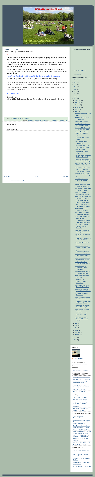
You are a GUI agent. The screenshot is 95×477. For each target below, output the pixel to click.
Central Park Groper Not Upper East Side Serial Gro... (81, 180)
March (77, 330)
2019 (75, 80)
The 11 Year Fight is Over (80, 397)
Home (36, 176)
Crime (36, 120)
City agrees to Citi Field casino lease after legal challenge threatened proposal (81, 381)
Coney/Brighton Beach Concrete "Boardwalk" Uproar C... (81, 318)
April (76, 328)
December (78, 100)
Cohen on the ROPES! (79, 389)
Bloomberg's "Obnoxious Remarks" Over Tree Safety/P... (81, 226)
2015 (75, 89)
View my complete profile (80, 370)
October (77, 105)
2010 (75, 337)
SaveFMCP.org (82, 71)
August (77, 109)
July (76, 111)
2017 (75, 84)
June (76, 323)
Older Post (65, 176)
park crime (64, 120)
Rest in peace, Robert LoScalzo (81, 377)
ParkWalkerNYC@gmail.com (79, 364)
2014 (75, 91)
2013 (75, 93)
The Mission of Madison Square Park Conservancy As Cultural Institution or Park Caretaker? (81, 427)
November (78, 102)
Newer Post (7, 176)
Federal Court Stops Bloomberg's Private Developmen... (81, 267)
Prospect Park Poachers (81, 121)
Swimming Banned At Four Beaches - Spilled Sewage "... (82, 175)
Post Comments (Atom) (17, 180)
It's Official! (76, 406)
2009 (75, 340)
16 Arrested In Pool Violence (82, 167)
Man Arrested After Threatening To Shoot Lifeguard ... (81, 151)
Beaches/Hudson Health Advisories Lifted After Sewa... (81, 133)
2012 (75, 96)
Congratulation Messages (80, 399)
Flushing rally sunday (79, 391)
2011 (75, 98)
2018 (75, 82)
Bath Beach (30, 120)
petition (78, 74)
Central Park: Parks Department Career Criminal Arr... (81, 281)
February (77, 332)
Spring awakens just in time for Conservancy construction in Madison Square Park (81, 422)
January (77, 334)
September (78, 107)
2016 (75, 87)
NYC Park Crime (42, 120)
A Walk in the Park (79, 358)
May (76, 325)
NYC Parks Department (54, 120)
